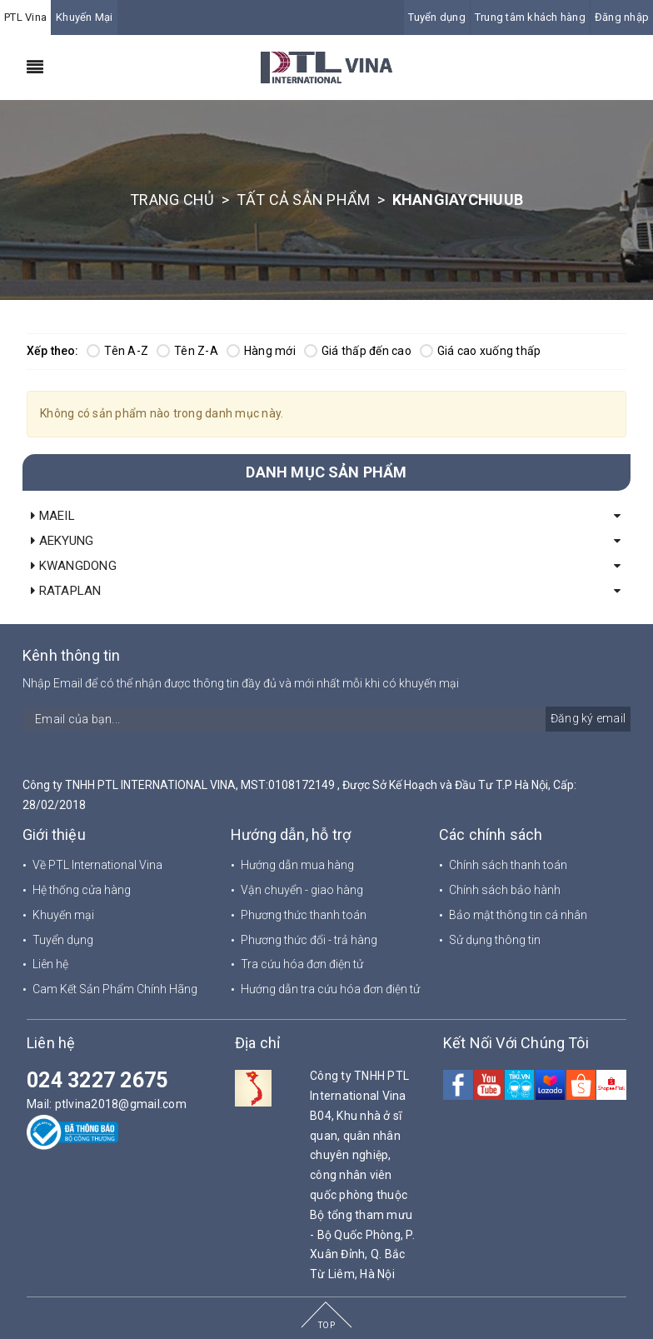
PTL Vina (25, 17)
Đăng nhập (622, 17)
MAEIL (53, 515)
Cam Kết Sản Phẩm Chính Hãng (114, 989)
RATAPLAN (66, 590)
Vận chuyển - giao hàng (302, 890)
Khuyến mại (63, 915)
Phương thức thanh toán (303, 915)
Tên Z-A (187, 350)
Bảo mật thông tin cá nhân (518, 915)
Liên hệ (50, 964)
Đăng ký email (588, 718)
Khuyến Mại (84, 17)
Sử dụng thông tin (495, 940)
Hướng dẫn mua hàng (297, 865)
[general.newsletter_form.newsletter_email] (326, 719)
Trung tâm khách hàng (530, 17)
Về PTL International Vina (97, 865)
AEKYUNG (62, 540)
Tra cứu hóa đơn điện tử (302, 964)
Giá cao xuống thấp (480, 350)
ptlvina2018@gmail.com (121, 1104)
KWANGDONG (74, 565)
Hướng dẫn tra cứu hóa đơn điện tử (330, 989)
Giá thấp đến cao (357, 350)
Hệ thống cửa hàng (81, 890)
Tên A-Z (117, 350)
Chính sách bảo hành (505, 890)
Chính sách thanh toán (508, 865)
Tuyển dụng (437, 17)
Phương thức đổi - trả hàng (309, 940)
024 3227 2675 (97, 1080)
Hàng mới (261, 350)
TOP (326, 1325)
